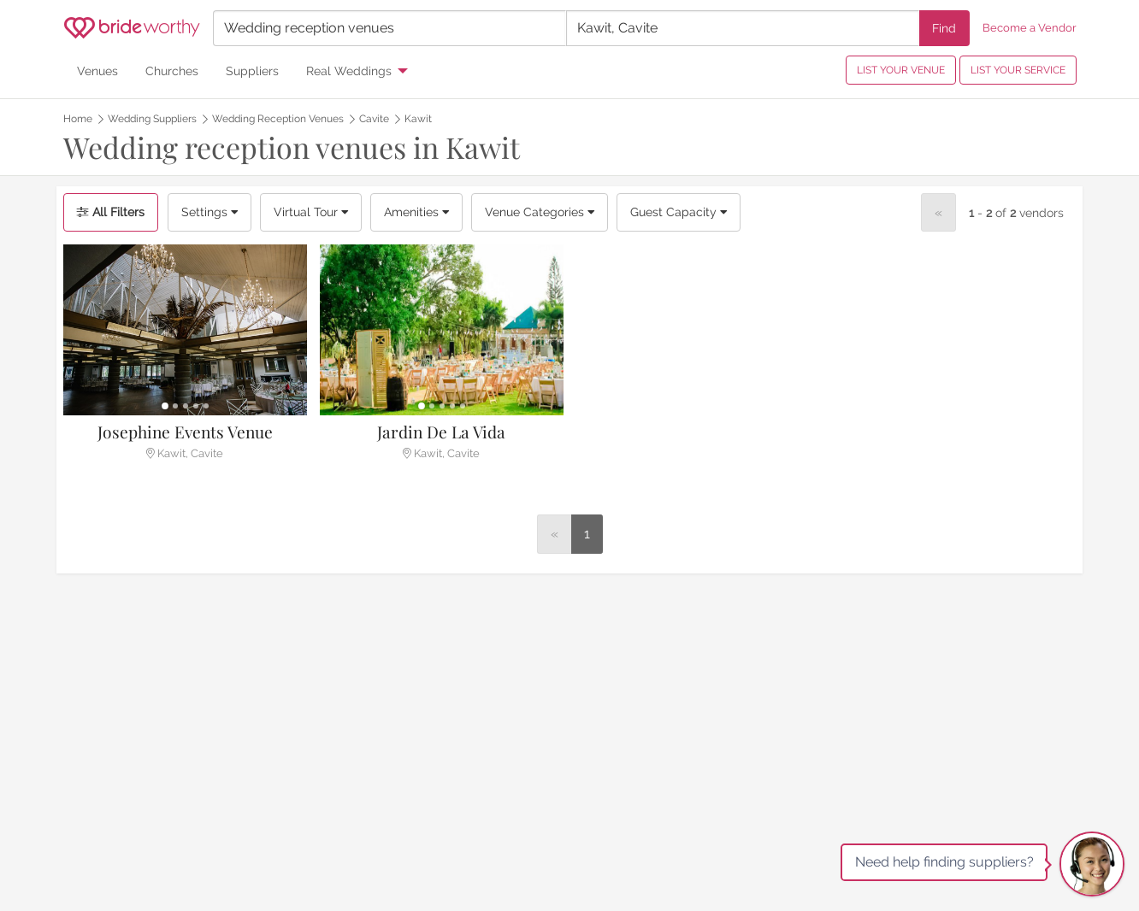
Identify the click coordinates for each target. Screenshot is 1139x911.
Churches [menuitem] (171, 70)
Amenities (416, 212)
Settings (209, 212)
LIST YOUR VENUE (901, 70)
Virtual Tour (311, 212)
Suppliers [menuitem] (252, 70)
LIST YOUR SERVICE (1018, 70)
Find (944, 28)
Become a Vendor (1030, 27)
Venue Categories (539, 212)
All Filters (111, 212)
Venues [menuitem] (97, 70)
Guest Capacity (678, 212)
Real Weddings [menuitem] (349, 70)
